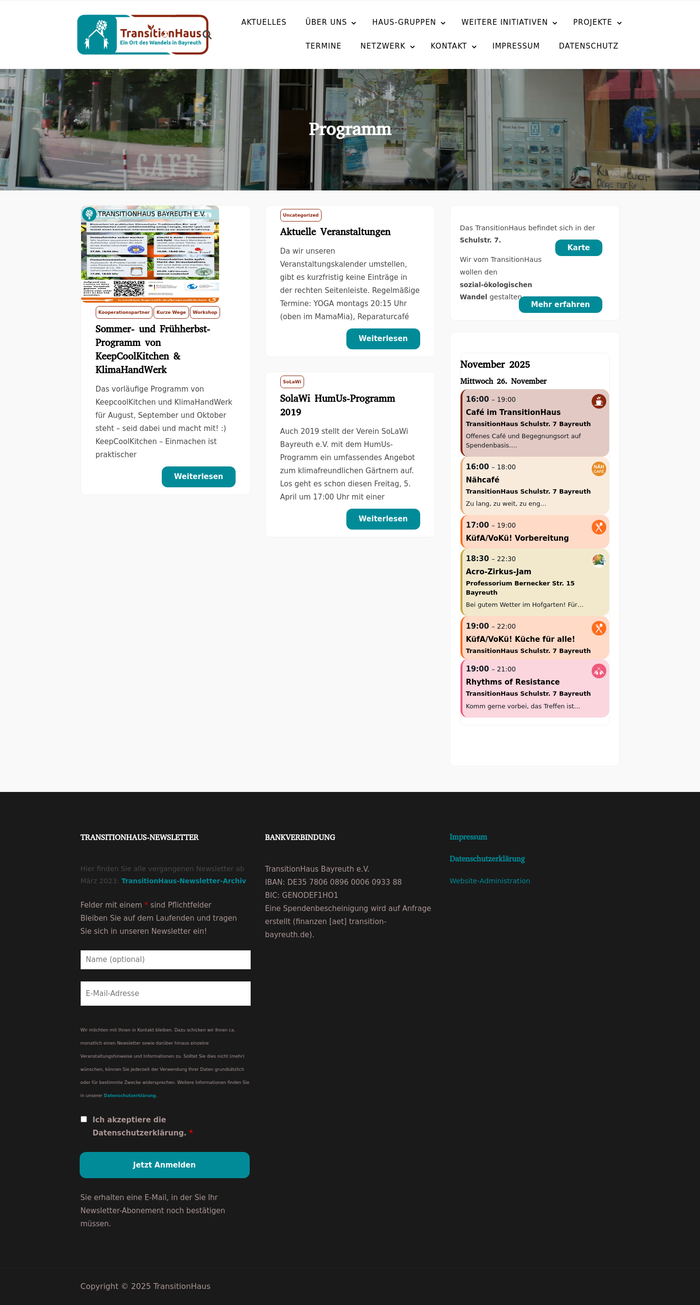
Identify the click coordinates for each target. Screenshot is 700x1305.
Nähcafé (482, 480)
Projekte (593, 21)
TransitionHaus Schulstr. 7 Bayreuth (528, 424)
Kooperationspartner (124, 312)
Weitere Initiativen (504, 21)
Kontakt (426, 45)
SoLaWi (292, 381)
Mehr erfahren (560, 304)
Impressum (493, 45)
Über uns (326, 21)
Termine (300, 45)
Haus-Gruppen (404, 21)
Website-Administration (490, 881)
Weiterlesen (198, 476)
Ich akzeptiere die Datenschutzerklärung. (142, 1126)
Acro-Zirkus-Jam (498, 571)
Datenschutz (566, 45)
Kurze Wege (171, 312)
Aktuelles (264, 21)
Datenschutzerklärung (130, 1095)
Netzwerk (359, 45)
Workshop (205, 312)
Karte (578, 247)
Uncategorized (301, 215)
